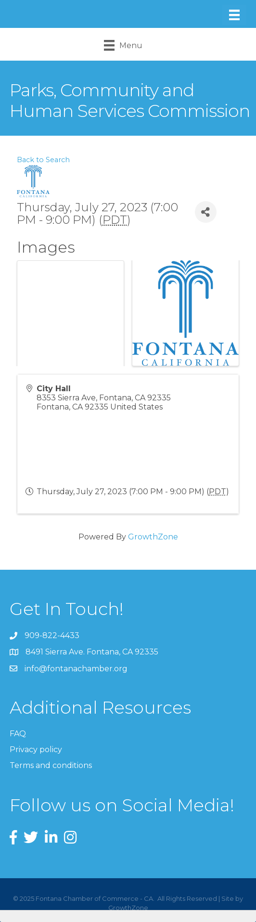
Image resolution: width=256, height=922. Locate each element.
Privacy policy (36, 749)
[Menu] (234, 15)
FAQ (18, 733)
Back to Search (43, 159)
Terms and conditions (51, 765)
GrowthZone (153, 536)
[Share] (206, 212)
